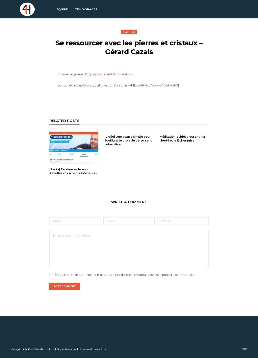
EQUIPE (62, 9)
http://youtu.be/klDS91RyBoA (109, 74)
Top (242, 349)
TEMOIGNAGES (86, 9)
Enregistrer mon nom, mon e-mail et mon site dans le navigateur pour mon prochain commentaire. (125, 275)
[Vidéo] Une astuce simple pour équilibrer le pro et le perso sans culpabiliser (128, 140)
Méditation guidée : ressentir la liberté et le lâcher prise (182, 138)
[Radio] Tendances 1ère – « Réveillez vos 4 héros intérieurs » (73, 171)
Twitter (129, 31)
